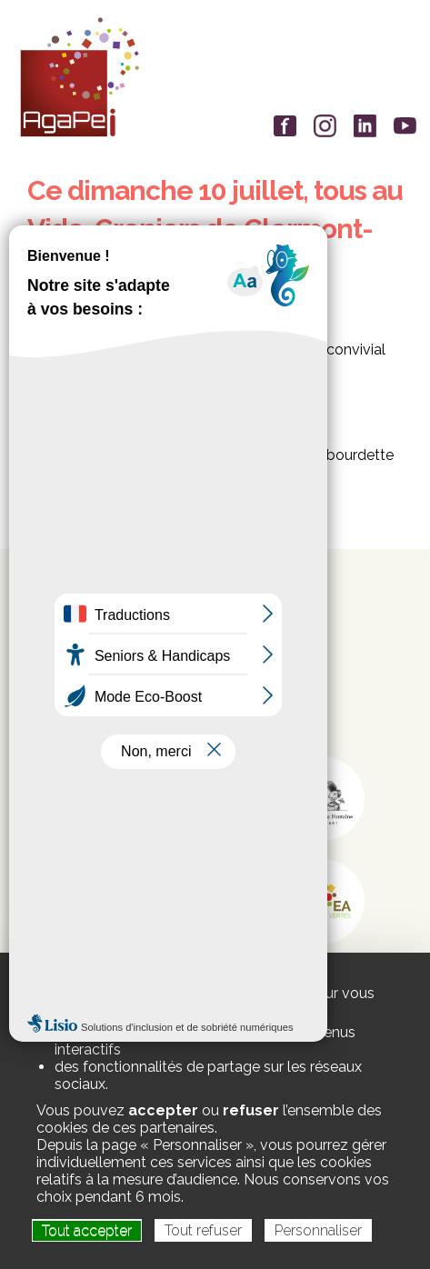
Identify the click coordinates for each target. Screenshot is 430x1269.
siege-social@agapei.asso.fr (143, 701)
